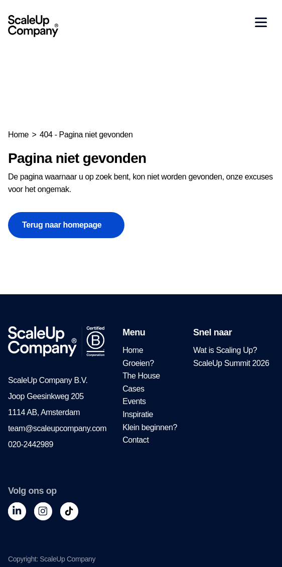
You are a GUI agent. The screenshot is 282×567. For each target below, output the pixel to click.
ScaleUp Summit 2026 (231, 363)
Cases (133, 389)
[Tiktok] (69, 511)
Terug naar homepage (61, 225)
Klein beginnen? (149, 427)
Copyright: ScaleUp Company (51, 559)
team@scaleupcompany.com (57, 428)
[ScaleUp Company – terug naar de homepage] (33, 26)
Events (134, 401)
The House (141, 375)
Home (18, 134)
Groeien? (138, 363)
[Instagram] (43, 511)
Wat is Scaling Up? (225, 350)
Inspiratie (137, 414)
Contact (135, 440)
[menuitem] (149, 350)
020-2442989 (30, 444)
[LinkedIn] (17, 511)
